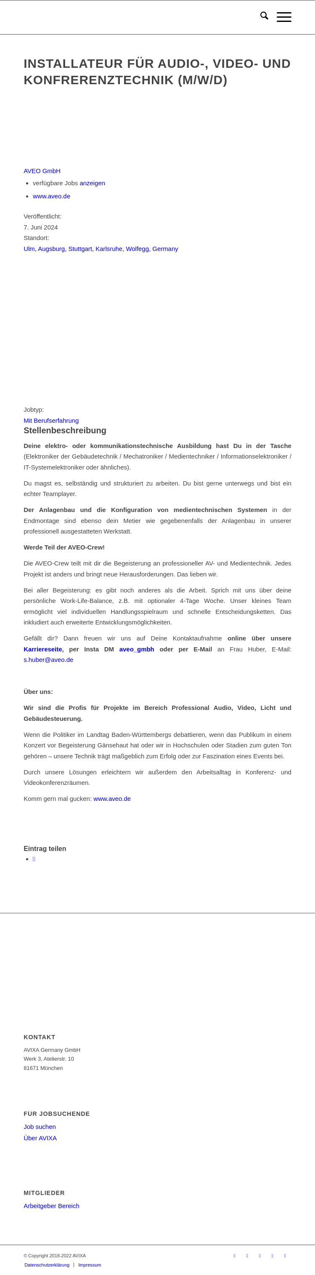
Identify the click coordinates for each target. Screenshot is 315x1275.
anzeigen (92, 183)
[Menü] (279, 17)
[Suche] (260, 17)
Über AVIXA (40, 1138)
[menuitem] (260, 17)
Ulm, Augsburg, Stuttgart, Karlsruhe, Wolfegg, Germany (101, 248)
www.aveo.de (51, 196)
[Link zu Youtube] (260, 1255)
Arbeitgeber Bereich (51, 1205)
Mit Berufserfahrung (51, 420)
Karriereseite (43, 649)
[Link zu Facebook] (247, 1255)
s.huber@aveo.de (48, 659)
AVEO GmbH (42, 170)
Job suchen (40, 1126)
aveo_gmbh (136, 649)
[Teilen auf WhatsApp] (34, 858)
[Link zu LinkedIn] (272, 1255)
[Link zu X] (234, 1255)
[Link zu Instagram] (285, 1255)
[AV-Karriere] (131, 17)
